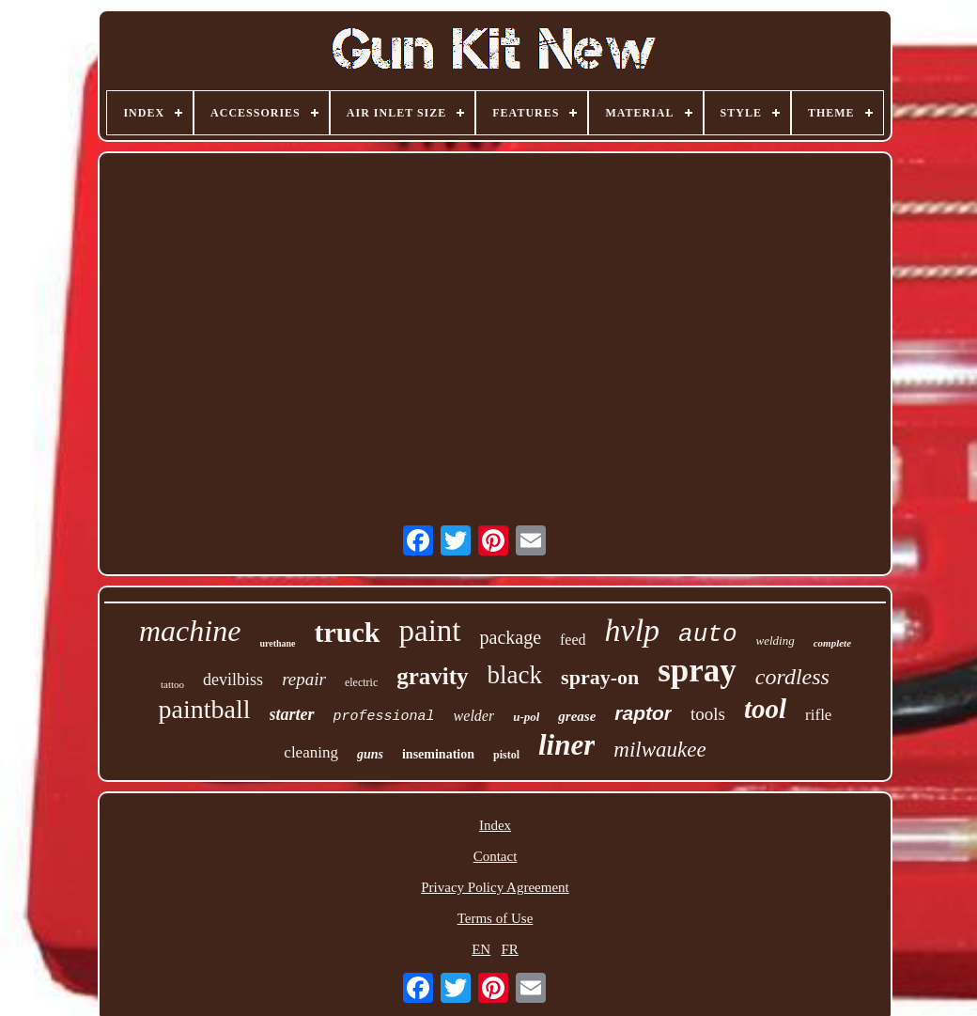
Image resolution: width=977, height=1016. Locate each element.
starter (292, 714)
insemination (438, 754)
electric (361, 682)
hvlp (632, 630)
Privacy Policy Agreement (494, 887)
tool (765, 709)
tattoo (172, 684)
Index (495, 825)
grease (577, 716)
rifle (818, 715)
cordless (792, 676)
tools (707, 714)
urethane (277, 643)
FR (509, 949)
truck (347, 632)
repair (304, 679)
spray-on (600, 677)
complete (832, 643)
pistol (506, 754)
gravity (432, 676)
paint (430, 631)
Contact (495, 856)
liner (566, 744)
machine (189, 631)
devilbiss (233, 679)
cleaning (311, 752)
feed (573, 640)
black (515, 675)
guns (370, 754)
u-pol (526, 717)
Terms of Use (495, 918)
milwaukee (659, 749)
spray (697, 670)
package (511, 637)
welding (775, 640)
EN (481, 949)
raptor (643, 713)
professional (384, 717)
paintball (205, 709)
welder (474, 716)
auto (707, 634)
